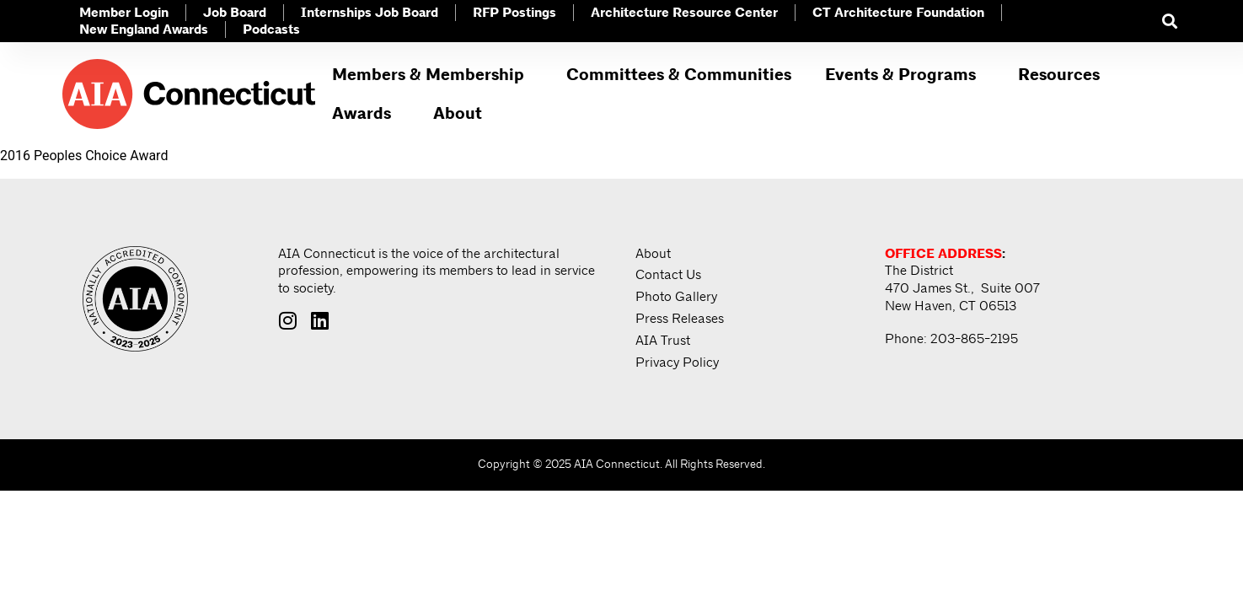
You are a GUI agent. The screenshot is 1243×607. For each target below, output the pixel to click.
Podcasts (271, 30)
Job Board (234, 13)
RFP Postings (514, 13)
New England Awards (143, 30)
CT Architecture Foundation (898, 13)
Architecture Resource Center (684, 13)
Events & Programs (904, 75)
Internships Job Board (369, 13)
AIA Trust (662, 341)
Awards (365, 114)
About (461, 114)
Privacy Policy (677, 363)
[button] (1169, 21)
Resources (1063, 75)
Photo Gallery (676, 297)
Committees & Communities (678, 75)
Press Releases (679, 319)
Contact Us (668, 275)
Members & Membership (432, 75)
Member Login (124, 13)
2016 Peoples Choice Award (84, 156)
